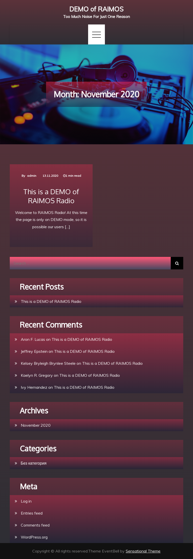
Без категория (34, 463)
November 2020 (36, 425)
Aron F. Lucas (33, 339)
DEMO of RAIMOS (96, 9)
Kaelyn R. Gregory (37, 375)
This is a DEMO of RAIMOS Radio (51, 196)
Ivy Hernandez (34, 387)
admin (31, 176)
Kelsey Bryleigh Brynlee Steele (48, 363)
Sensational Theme (143, 551)
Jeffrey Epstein (34, 351)
